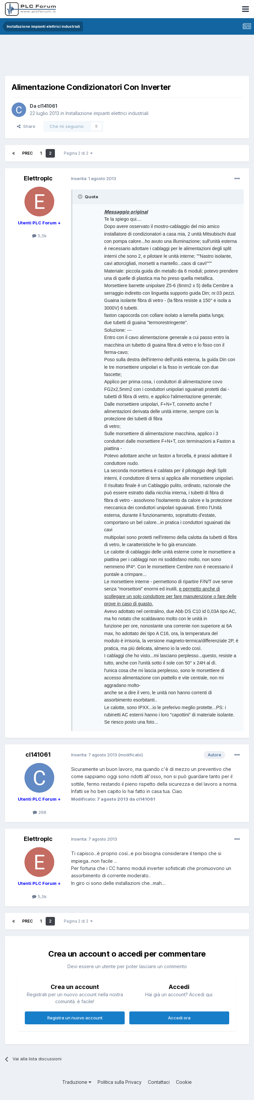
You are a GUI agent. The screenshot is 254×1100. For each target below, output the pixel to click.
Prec (27, 153)
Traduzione (76, 1082)
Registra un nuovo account (75, 1017)
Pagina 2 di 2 (78, 153)
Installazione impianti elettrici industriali (106, 113)
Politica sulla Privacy (120, 1082)
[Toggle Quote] (81, 196)
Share (26, 126)
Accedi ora (179, 1017)
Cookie (184, 1082)
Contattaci (159, 1082)
